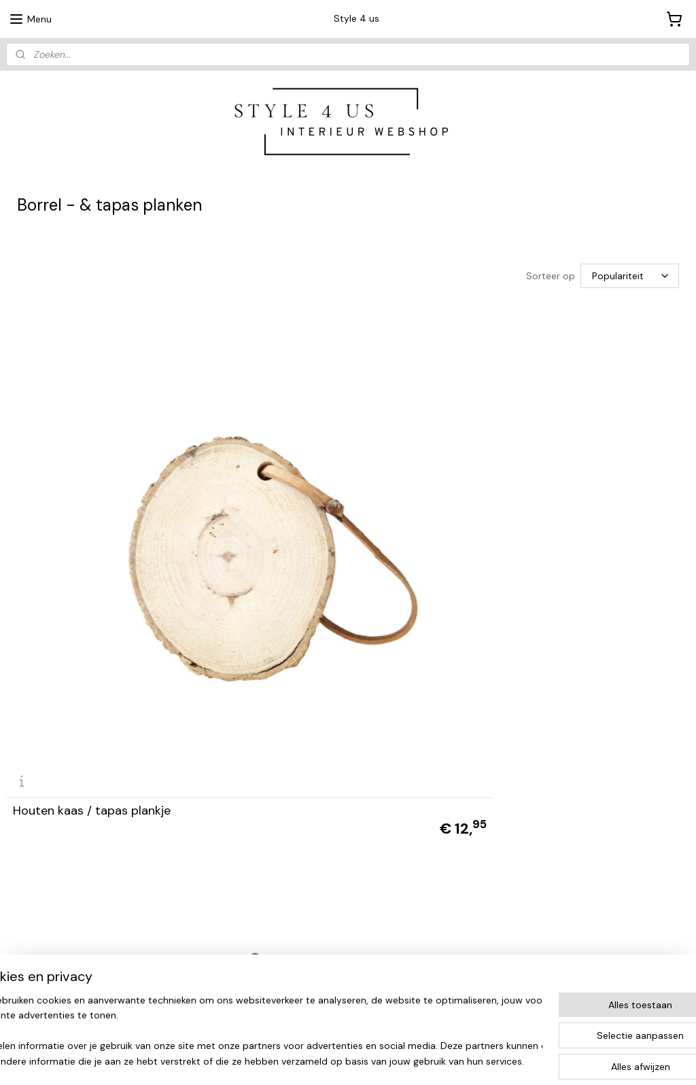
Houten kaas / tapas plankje (92, 543)
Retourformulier (503, 936)
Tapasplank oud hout (72, 823)
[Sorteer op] (629, 275)
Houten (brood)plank (304, 543)
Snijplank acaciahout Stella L (557, 543)
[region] (258, 1031)
